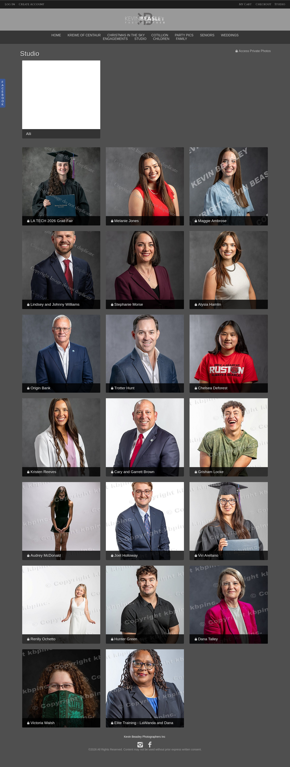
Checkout (263, 4)
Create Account (31, 4)
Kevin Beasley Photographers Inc (144, 736)
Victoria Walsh (43, 723)
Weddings (230, 35)
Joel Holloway (126, 555)
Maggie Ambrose (212, 221)
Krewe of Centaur (84, 35)
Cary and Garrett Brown (134, 472)
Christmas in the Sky (126, 35)
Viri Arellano (208, 555)
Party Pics (184, 35)
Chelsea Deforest (212, 388)
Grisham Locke (211, 472)
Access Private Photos (255, 51)
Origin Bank (40, 388)
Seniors (207, 35)
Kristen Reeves (43, 472)
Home (56, 35)
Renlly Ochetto (43, 639)
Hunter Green (125, 639)
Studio (280, 4)
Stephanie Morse (128, 304)
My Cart (245, 4)
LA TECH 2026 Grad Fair (52, 221)
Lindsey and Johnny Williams (55, 304)
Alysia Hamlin (209, 304)
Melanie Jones (126, 221)
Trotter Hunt (124, 388)
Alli (28, 134)
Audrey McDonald (46, 555)
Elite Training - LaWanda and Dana (143, 723)
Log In (10, 4)
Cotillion (159, 35)
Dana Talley (208, 639)
